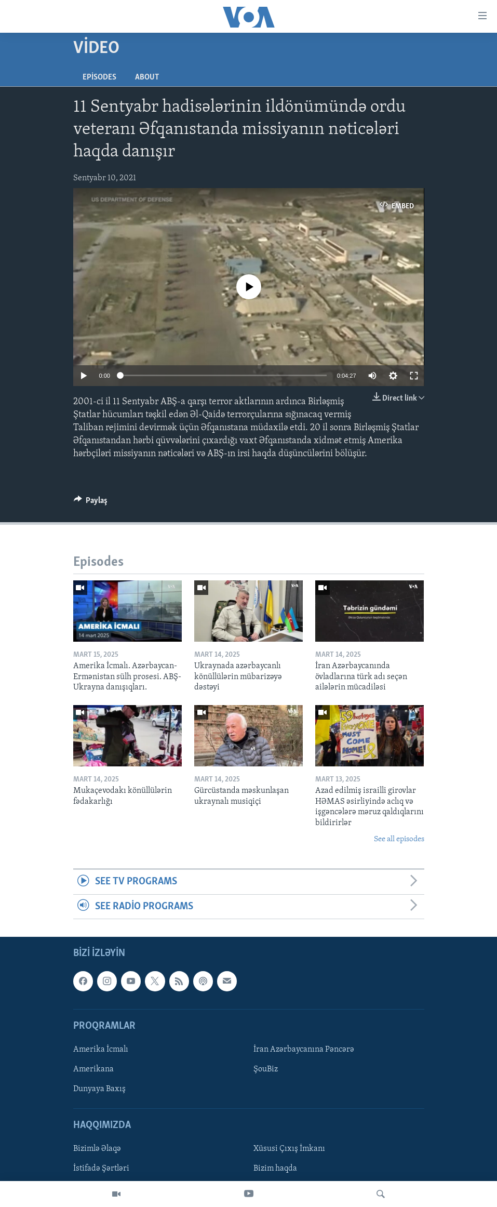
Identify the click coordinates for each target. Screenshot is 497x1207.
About (147, 77)
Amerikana (93, 1069)
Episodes (99, 77)
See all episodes (399, 839)
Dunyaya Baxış (99, 1089)
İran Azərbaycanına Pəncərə (303, 1049)
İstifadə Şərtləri (101, 1169)
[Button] (91, 503)
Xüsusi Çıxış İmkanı (289, 1149)
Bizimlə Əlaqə (97, 1149)
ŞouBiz (265, 1069)
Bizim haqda (275, 1169)
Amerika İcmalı (100, 1049)
